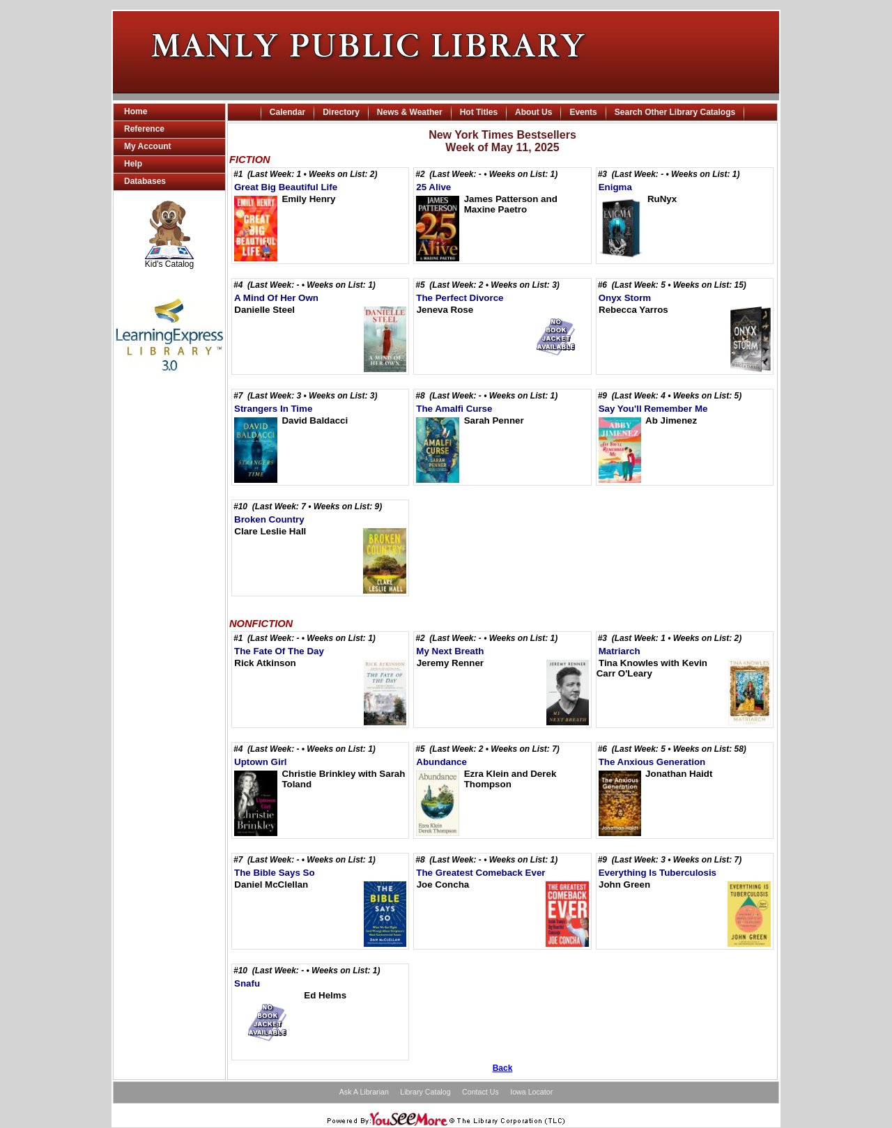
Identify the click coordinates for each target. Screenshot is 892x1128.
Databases (145, 181)
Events (583, 112)
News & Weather (410, 112)
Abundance (441, 762)
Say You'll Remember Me (653, 408)
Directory (341, 112)
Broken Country (269, 519)
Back (503, 1068)
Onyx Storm (625, 298)
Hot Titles (479, 112)
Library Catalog (425, 1092)
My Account (147, 146)
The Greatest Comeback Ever (480, 872)
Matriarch (619, 651)
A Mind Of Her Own (276, 298)
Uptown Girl (260, 762)
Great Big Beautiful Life (285, 187)
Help (133, 164)
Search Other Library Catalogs (675, 112)
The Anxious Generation (652, 762)
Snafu (247, 983)
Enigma (615, 187)
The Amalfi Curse (454, 408)
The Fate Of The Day (279, 651)
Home (135, 111)
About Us (533, 112)
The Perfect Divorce (459, 298)
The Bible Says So (274, 872)
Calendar (287, 112)
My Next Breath (450, 651)
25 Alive (433, 187)
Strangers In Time (273, 408)
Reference (144, 129)
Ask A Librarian (364, 1092)
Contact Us (480, 1092)
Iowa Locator (531, 1092)
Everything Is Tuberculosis (657, 872)
